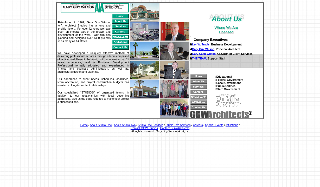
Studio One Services (150, 124)
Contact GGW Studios (144, 128)
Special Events (214, 124)
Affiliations (232, 124)
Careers (198, 124)
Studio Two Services (177, 124)
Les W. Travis (201, 44)
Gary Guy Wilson (203, 49)
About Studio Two (125, 124)
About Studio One (101, 124)
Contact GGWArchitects (175, 128)
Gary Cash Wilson (204, 53)
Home (84, 124)
